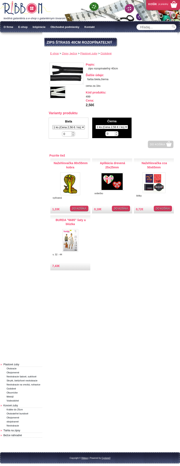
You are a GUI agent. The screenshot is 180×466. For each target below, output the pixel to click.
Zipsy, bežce (69, 53)
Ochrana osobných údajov (23, 38)
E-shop (22, 27)
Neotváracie (13, 425)
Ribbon (84, 458)
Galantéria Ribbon (25, 8)
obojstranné (13, 421)
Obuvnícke (12, 392)
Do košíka (157, 144)
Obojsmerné (13, 372)
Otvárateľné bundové (17, 413)
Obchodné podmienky (65, 27)
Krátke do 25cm (15, 409)
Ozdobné (11, 388)
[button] (73, 133)
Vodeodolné (13, 400)
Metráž (10, 396)
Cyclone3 (106, 458)
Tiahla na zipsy (11, 430)
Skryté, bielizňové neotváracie (22, 380)
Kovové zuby (10, 405)
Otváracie (11, 368)
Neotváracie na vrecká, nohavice (23, 384)
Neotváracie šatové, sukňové (21, 376)
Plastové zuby (11, 364)
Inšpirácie (39, 27)
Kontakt (89, 27)
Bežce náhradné (12, 435)
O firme (8, 27)
